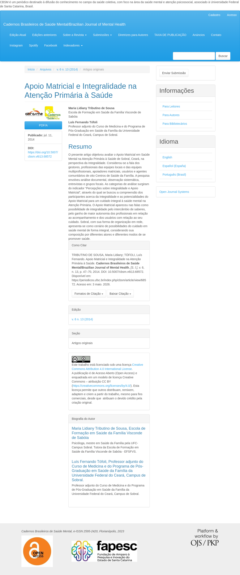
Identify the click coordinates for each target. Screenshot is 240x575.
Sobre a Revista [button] (75, 35)
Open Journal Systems (174, 191)
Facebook (50, 45)
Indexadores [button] (73, 45)
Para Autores (171, 115)
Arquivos (45, 69)
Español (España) (174, 166)
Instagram (16, 45)
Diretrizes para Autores (133, 35)
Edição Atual (18, 35)
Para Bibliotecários (175, 123)
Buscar (223, 56)
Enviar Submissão (174, 73)
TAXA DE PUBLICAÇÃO (170, 35)
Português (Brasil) (174, 174)
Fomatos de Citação (88, 293)
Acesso (232, 15)
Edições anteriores (44, 35)
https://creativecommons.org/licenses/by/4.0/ (102, 385)
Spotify (33, 45)
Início (31, 69)
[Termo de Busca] (194, 56)
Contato (216, 35)
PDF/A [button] (43, 125)
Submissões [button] (102, 35)
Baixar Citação (120, 293)
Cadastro (214, 15)
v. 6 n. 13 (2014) (67, 69)
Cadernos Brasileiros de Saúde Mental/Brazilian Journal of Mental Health (64, 24)
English (167, 157)
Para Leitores (171, 106)
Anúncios (199, 35)
